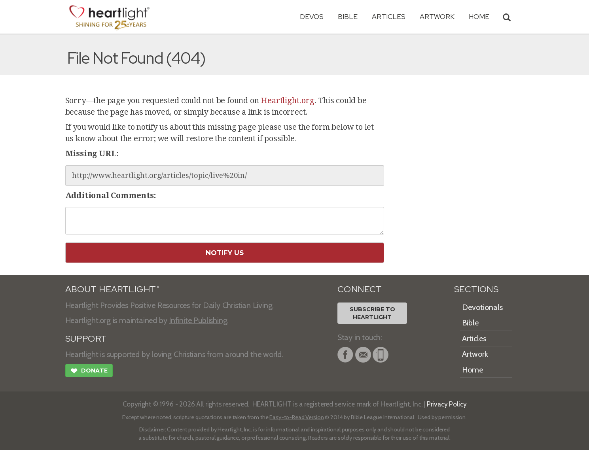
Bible (348, 16)
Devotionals (482, 307)
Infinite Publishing (198, 320)
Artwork (437, 16)
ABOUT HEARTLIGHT (112, 289)
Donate (89, 371)
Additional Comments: (110, 195)
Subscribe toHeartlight (372, 313)
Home (472, 369)
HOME (479, 16)
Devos (312, 16)
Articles (388, 16)
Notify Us (225, 253)
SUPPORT (86, 338)
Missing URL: (92, 153)
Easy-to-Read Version (296, 417)
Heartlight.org (287, 100)
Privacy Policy (447, 404)
